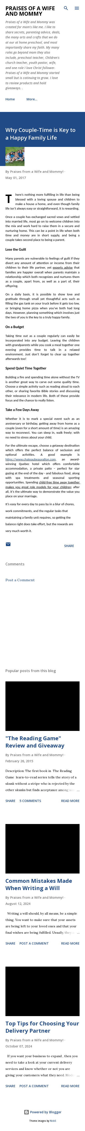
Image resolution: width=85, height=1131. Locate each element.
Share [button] (69, 546)
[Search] (66, 8)
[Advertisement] (42, 625)
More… (32, 99)
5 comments (30, 801)
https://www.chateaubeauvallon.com (30, 459)
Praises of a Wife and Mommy (30, 10)
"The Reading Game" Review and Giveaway (34, 741)
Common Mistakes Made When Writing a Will (38, 884)
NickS (53, 1120)
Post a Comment (20, 580)
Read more (70, 801)
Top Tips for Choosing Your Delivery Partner (42, 1027)
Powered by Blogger (42, 1112)
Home (10, 99)
